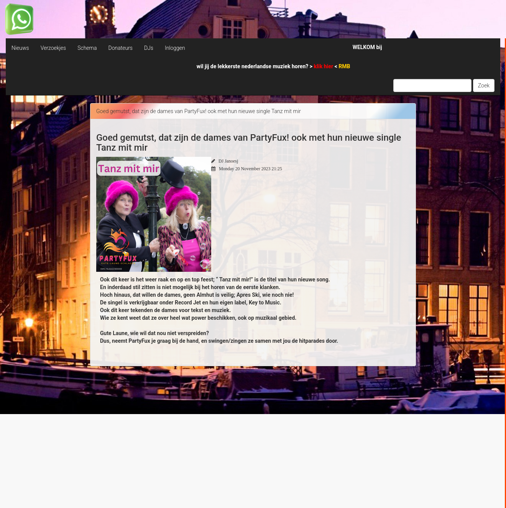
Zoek (484, 85)
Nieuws (20, 48)
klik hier (324, 66)
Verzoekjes (53, 48)
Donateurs (120, 48)
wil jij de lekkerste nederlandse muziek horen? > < (273, 66)
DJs (148, 48)
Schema (87, 48)
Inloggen (175, 48)
